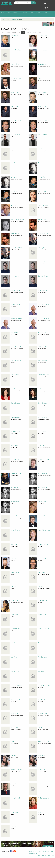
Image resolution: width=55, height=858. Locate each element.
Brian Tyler (14, 558)
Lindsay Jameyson (44, 685)
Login (45, 3)
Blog (39, 851)
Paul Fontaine (42, 657)
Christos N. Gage (43, 459)
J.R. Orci (13, 205)
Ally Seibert (14, 600)
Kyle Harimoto (15, 332)
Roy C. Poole (15, 572)
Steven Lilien (42, 219)
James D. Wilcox (16, 530)
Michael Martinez (43, 741)
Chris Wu (41, 812)
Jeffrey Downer (43, 191)
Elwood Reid (42, 78)
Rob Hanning (42, 445)
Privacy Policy (48, 855)
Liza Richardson (43, 727)
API (36, 851)
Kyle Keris (14, 826)
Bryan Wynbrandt (43, 234)
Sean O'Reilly (15, 671)
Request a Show (47, 851)
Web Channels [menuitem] (23, 12)
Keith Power (42, 558)
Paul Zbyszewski (43, 205)
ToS (53, 855)
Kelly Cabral (14, 713)
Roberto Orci (15, 106)
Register (46, 7)
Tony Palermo (15, 375)
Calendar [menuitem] (45, 12)
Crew (23, 32)
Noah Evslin (14, 445)
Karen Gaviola (42, 50)
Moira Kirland (42, 36)
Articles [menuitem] (31, 12)
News (39, 32)
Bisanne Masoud (16, 629)
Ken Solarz (14, 149)
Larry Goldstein (43, 417)
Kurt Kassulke (42, 713)
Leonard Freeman (44, 516)
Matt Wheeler (42, 473)
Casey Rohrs (14, 615)
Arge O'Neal (42, 615)
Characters (28, 32)
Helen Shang (15, 544)
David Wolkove (15, 262)
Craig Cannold (15, 290)
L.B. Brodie (41, 671)
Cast (19, 32)
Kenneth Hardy (15, 798)
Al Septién (41, 177)
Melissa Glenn (42, 361)
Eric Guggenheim (43, 304)
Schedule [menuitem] (38, 12)
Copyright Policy (40, 855)
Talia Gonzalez (15, 643)
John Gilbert (14, 784)
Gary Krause (14, 741)
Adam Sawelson (16, 727)
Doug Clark (14, 812)
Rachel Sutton (15, 699)
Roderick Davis (43, 600)
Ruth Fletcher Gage (17, 473)
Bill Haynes (41, 248)
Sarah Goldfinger (16, 50)
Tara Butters (15, 389)
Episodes (8, 32)
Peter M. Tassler (43, 332)
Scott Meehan (42, 784)
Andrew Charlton (43, 544)
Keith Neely (41, 572)
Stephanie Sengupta (17, 219)
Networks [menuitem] (15, 12)
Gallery (35, 32)
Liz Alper (41, 586)
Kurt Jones (41, 770)
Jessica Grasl (42, 502)
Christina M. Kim (43, 375)
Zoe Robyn (14, 756)
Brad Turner (14, 36)
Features (31, 851)
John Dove (14, 163)
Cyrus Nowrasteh (16, 685)
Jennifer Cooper (43, 699)
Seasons (14, 32)
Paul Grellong (15, 459)
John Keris (14, 586)
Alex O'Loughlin (16, 78)
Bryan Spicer (15, 64)
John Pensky (14, 657)
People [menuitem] (8, 12)
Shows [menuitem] (2, 12)
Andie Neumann (43, 798)
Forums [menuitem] (11, 15)
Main (3, 32)
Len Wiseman (42, 92)
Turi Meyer (41, 163)
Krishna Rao (14, 516)
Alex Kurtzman (15, 135)
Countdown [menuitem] (4, 15)
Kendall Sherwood (44, 530)
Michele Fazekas (43, 389)
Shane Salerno (15, 403)
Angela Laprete (15, 417)
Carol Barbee (42, 403)
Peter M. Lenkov (16, 121)
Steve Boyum (42, 64)
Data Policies (33, 853)
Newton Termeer (16, 770)
